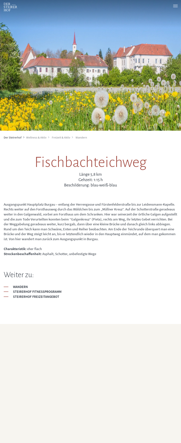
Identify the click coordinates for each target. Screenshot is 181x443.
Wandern (20, 287)
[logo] (10, 7)
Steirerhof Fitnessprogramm (37, 291)
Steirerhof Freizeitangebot (36, 296)
